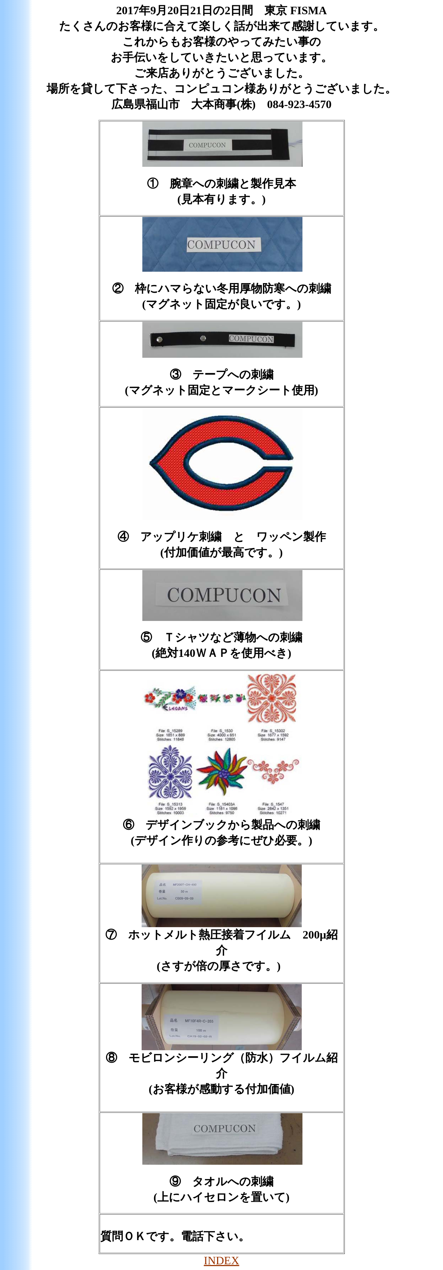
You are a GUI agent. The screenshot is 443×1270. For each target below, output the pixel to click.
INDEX (221, 1260)
